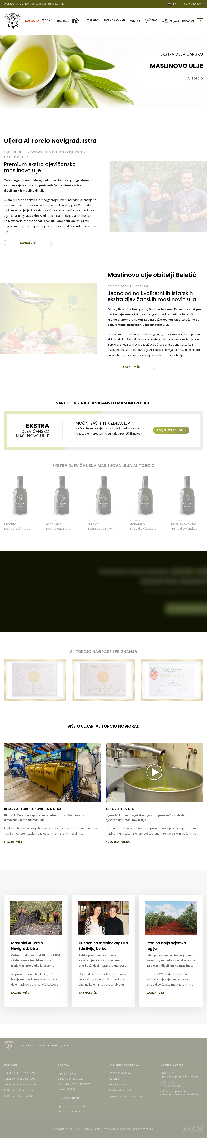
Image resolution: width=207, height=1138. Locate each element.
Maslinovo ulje (114, 19)
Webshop (93, 19)
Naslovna (32, 21)
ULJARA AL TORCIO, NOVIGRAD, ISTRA (32, 809)
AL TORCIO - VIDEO (120, 809)
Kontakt (136, 21)
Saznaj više (27, 243)
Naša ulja (75, 21)
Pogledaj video (118, 841)
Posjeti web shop (171, 430)
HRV (172, 3)
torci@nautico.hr (192, 3)
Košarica (151, 19)
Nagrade (63, 21)
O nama (47, 19)
